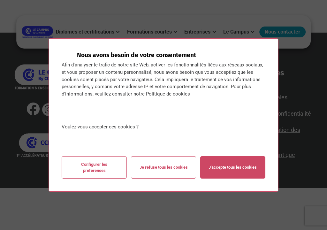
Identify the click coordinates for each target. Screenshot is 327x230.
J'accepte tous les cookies (233, 167)
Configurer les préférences (94, 167)
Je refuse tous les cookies (164, 167)
